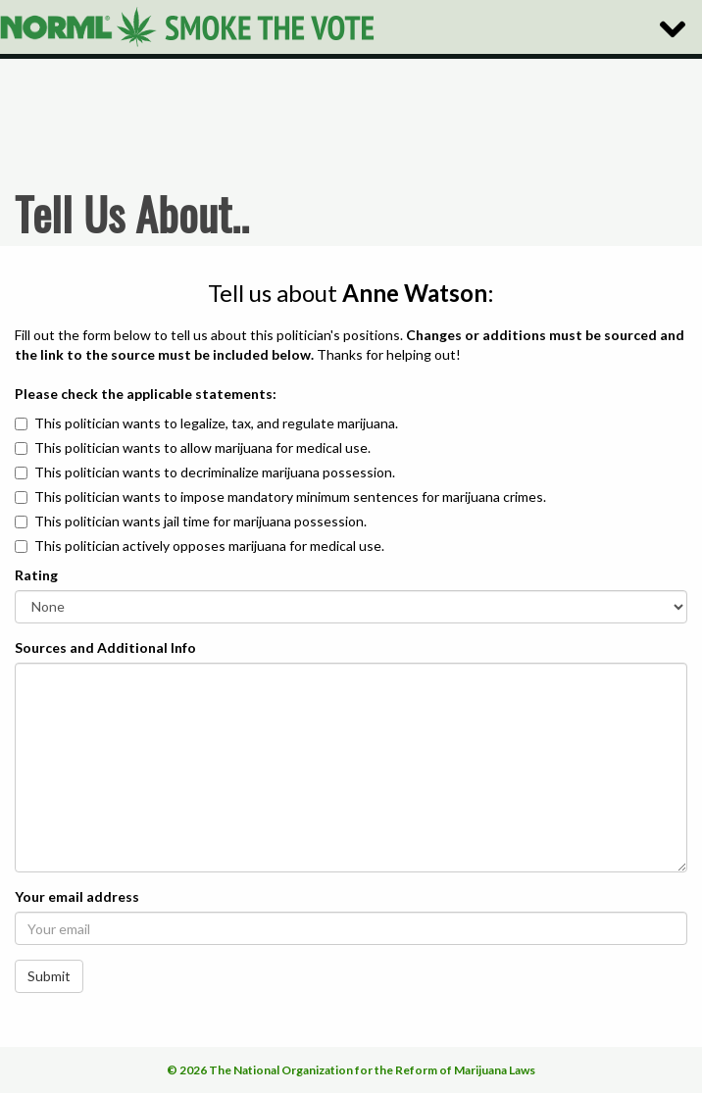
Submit (49, 976)
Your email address (77, 896)
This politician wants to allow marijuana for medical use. (202, 447)
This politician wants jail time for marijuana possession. (200, 521)
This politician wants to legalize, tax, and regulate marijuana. (216, 423)
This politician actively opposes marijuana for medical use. (209, 545)
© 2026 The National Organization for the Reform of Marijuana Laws (351, 1070)
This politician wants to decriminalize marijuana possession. (214, 472)
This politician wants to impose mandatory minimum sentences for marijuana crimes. (290, 496)
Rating (36, 575)
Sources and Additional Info (105, 647)
